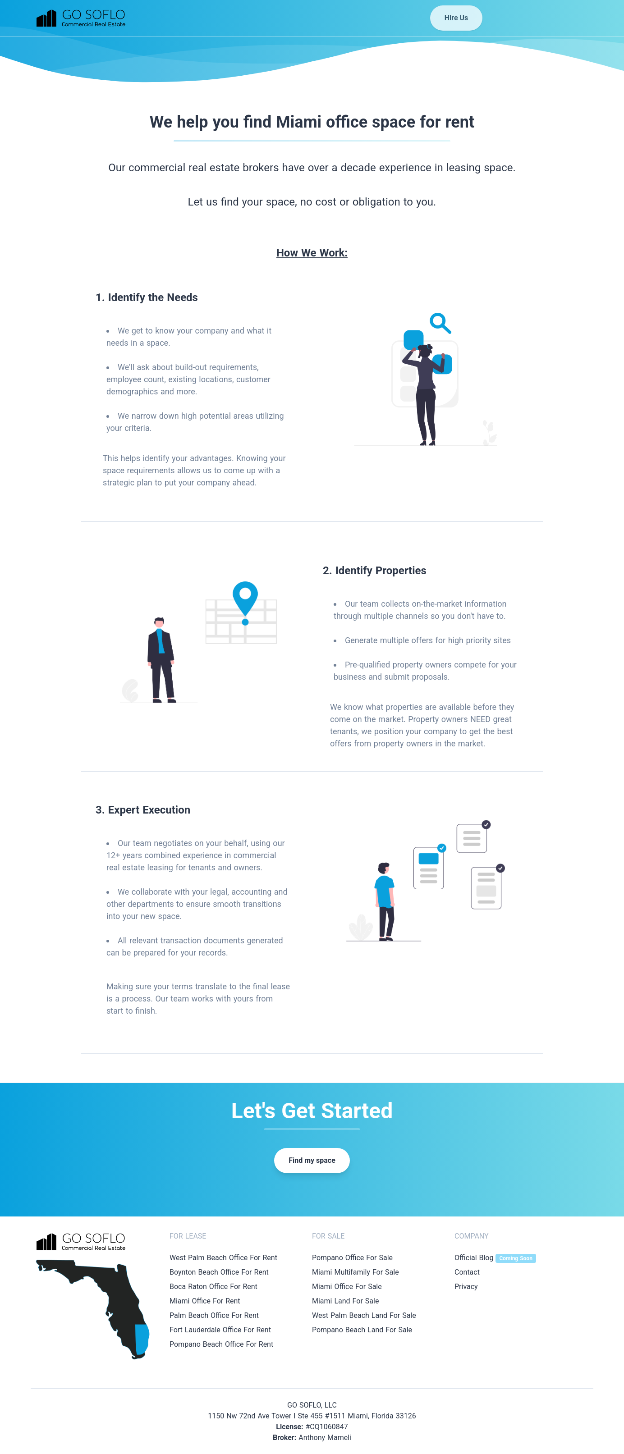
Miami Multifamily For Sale (355, 1272)
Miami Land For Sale (345, 1301)
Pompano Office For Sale (352, 1257)
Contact (467, 1272)
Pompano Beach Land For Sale (362, 1330)
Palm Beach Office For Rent (214, 1315)
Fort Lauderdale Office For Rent (220, 1330)
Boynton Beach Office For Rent (219, 1272)
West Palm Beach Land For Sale (364, 1315)
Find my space (312, 1160)
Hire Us (456, 18)
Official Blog (495, 1257)
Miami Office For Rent (205, 1301)
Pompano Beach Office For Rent (221, 1344)
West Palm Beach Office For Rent (223, 1257)
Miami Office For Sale (347, 1286)
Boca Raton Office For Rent (213, 1286)
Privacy (466, 1286)
